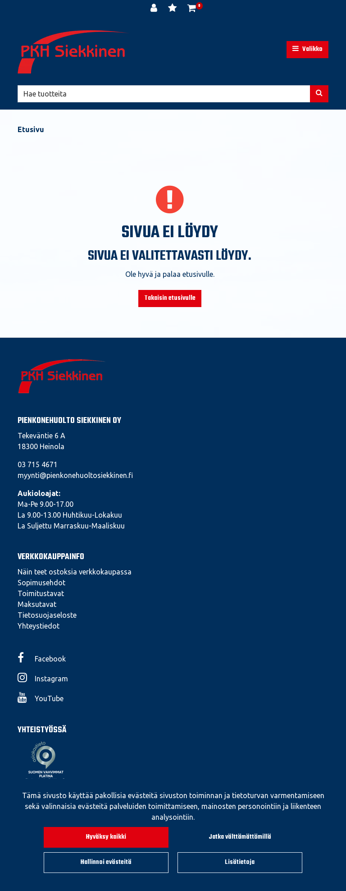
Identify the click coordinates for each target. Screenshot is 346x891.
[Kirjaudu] (154, 9)
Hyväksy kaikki (106, 837)
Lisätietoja (240, 862)
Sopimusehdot (41, 583)
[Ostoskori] (191, 9)
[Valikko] (307, 49)
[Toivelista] (173, 9)
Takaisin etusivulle (170, 298)
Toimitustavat (41, 593)
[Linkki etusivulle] (74, 51)
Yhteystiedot (38, 626)
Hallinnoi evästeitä (106, 862)
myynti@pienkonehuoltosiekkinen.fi (75, 475)
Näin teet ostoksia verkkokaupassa (75, 572)
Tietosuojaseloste (47, 615)
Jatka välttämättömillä (240, 837)
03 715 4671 (38, 464)
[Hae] (164, 93)
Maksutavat (37, 604)
